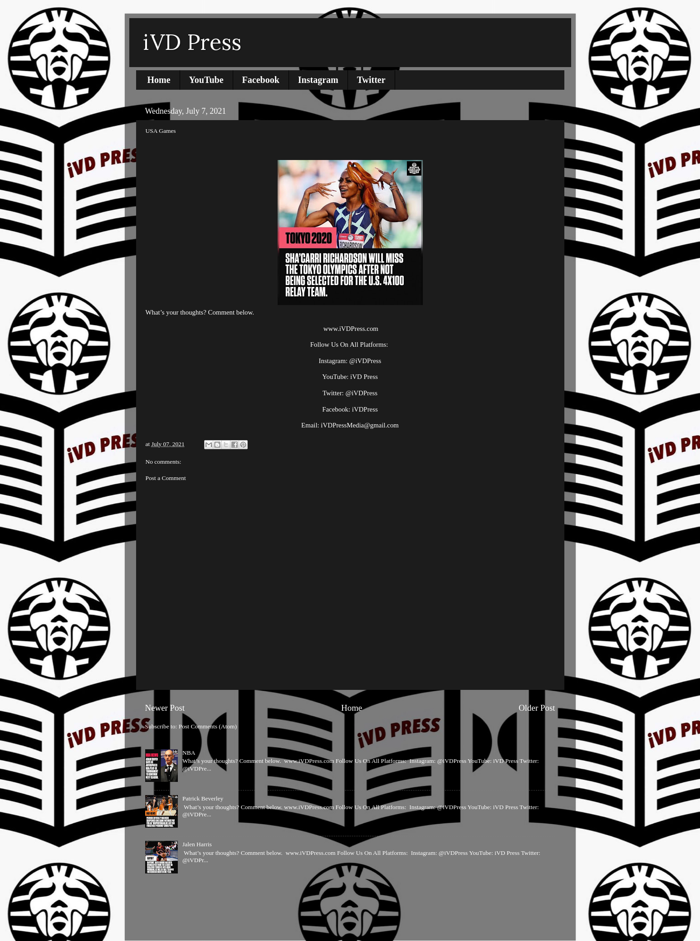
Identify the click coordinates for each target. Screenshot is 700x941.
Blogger (408, 922)
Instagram (318, 80)
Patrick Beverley (202, 798)
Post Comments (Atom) (208, 726)
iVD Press (192, 42)
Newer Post (165, 708)
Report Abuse (166, 900)
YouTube (206, 80)
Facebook (260, 80)
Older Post (537, 708)
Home (159, 80)
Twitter (371, 80)
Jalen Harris (197, 844)
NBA (189, 752)
